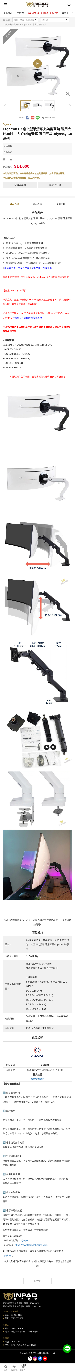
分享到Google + (32, 117)
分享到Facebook (27, 117)
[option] (37, 63)
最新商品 (8, 13)
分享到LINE (38, 117)
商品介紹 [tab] (14, 204)
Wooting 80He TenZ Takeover (43, 13)
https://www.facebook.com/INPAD (31, 1245)
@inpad (25, 1240)
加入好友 (67, 1348)
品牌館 (20, 13)
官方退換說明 (37, 1079)
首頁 (8, 20)
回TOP (37, 1281)
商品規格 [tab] (37, 204)
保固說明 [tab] (60, 204)
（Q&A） (7, 1255)
